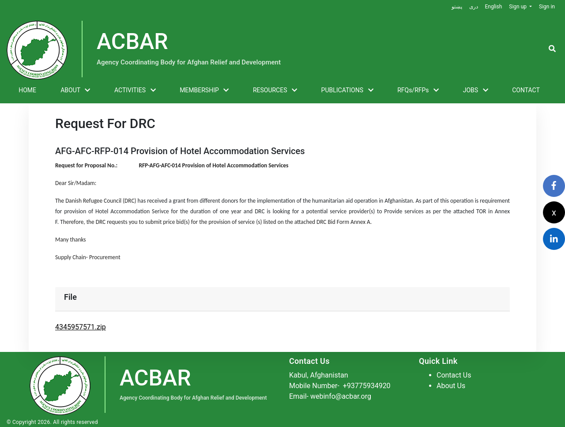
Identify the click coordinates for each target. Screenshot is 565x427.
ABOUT (75, 90)
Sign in (547, 7)
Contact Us (454, 375)
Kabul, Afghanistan (318, 375)
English (493, 7)
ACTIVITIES (135, 90)
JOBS (475, 90)
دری (473, 7)
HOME (27, 90)
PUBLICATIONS (347, 90)
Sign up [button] (518, 7)
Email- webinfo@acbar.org (330, 396)
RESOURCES (275, 90)
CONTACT (526, 90)
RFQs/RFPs (418, 90)
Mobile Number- (340, 386)
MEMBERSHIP (204, 90)
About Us (451, 386)
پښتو (456, 7)
